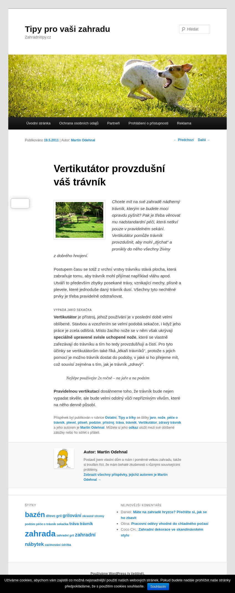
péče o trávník (46, 524)
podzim (95, 423)
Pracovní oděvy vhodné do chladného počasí (169, 524)
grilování (72, 515)
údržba (66, 544)
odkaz (133, 428)
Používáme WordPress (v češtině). (117, 574)
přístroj (108, 423)
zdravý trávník (170, 423)
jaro (153, 418)
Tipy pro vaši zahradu (67, 29)
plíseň (82, 423)
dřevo (50, 516)
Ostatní (110, 418)
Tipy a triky (127, 418)
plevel (71, 423)
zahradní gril (65, 535)
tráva (120, 423)
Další (204, 140)
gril (58, 516)
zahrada (40, 533)
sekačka (63, 524)
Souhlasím (158, 587)
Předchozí (184, 140)
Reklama (184, 123)
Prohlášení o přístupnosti (148, 123)
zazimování (53, 544)
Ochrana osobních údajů (79, 123)
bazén (35, 514)
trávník (131, 423)
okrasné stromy (93, 516)
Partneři (113, 123)
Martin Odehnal (83, 140)
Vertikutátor (147, 423)
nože (161, 418)
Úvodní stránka (38, 123)
